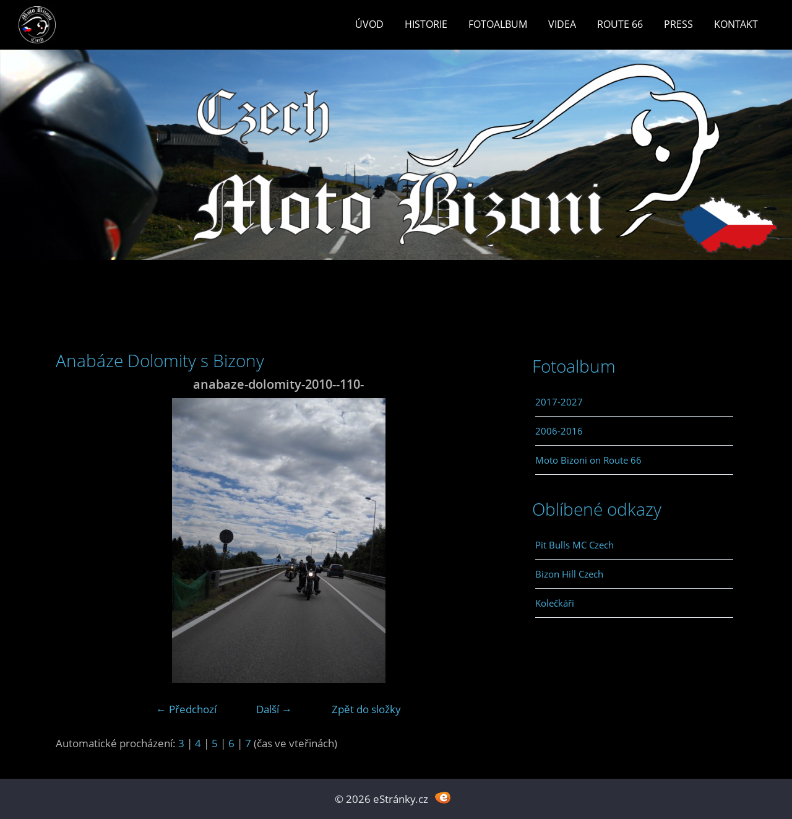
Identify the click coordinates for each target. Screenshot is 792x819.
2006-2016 (559, 431)
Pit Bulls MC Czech (574, 545)
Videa (562, 24)
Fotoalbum (497, 24)
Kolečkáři (554, 603)
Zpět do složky (366, 709)
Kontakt (736, 24)
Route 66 (620, 24)
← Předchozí (186, 709)
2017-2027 (559, 402)
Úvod (369, 24)
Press (678, 24)
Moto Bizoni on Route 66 (588, 460)
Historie (426, 24)
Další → (274, 709)
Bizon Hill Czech (569, 574)
